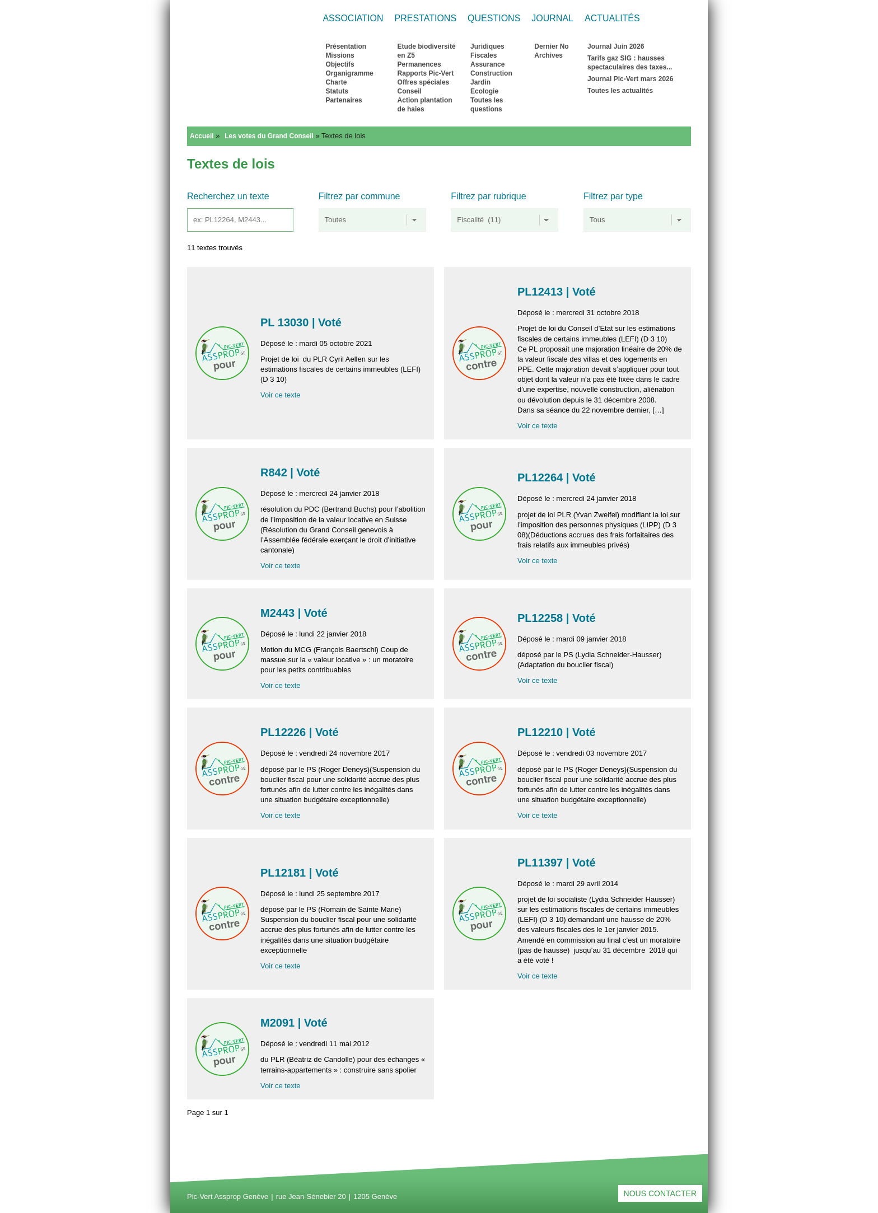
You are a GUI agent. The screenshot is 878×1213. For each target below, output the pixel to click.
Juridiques (487, 46)
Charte (336, 82)
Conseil (410, 91)
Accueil (202, 136)
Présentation (345, 46)
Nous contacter (660, 1193)
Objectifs (339, 64)
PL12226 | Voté (301, 732)
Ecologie (484, 91)
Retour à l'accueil (245, 77)
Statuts (336, 91)
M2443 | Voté (295, 613)
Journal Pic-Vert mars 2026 (630, 79)
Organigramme (349, 73)
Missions (339, 55)
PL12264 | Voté (558, 477)
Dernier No (551, 46)
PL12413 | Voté (558, 291)
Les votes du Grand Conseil (269, 136)
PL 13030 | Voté (302, 322)
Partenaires (343, 100)
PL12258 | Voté (558, 618)
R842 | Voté (291, 472)
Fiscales (483, 55)
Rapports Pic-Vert (426, 73)
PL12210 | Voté (558, 732)
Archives (548, 55)
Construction (491, 73)
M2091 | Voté (295, 1023)
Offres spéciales (424, 82)
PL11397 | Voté (558, 862)
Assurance (487, 64)
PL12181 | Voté (301, 873)
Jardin (480, 82)
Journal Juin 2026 (615, 46)
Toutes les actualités (620, 91)
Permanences (419, 64)
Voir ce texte (280, 395)
